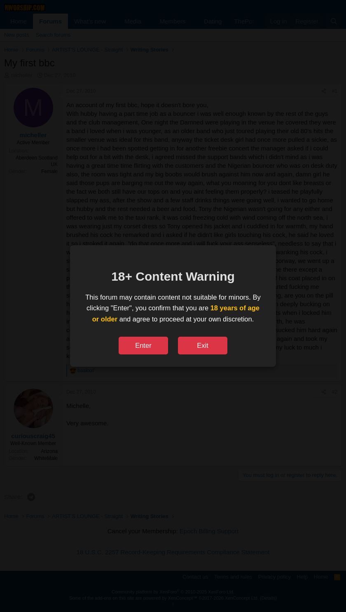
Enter (143, 345)
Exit (202, 345)
